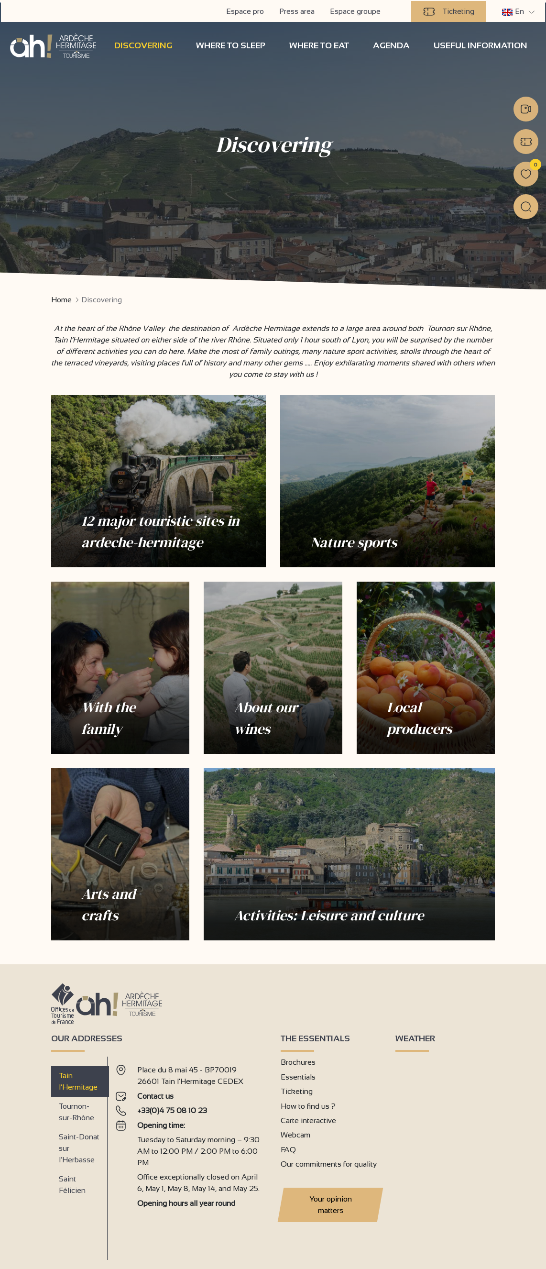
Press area (298, 10)
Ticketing (449, 10)
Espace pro (246, 10)
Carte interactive (308, 1120)
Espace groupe (356, 10)
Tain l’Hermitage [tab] (78, 1081)
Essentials (298, 1076)
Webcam (295, 1134)
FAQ (288, 1149)
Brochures (298, 1062)
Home (61, 299)
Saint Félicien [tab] (72, 1184)
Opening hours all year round (186, 1202)
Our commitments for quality (329, 1163)
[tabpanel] (190, 1154)
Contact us (155, 1095)
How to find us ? (308, 1105)
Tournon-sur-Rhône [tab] (76, 1111)
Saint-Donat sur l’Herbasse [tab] (79, 1147)
